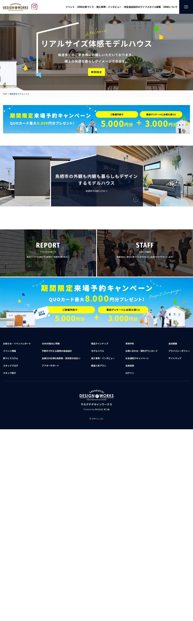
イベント (70, 6)
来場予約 (129, 343)
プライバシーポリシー (179, 350)
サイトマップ (174, 358)
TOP (5, 93)
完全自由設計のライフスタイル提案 (142, 6)
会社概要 (172, 343)
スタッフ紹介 (9, 372)
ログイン (129, 372)
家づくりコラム (10, 358)
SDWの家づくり (85, 6)
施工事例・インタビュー (109, 6)
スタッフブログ (10, 365)
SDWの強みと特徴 (51, 343)
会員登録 (129, 365)
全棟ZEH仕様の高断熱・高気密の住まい (61, 358)
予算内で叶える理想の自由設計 (57, 350)
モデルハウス (97, 350)
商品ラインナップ (99, 343)
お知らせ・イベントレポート (17, 343)
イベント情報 (9, 350)
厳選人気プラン (98, 365)
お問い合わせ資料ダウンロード (141, 350)
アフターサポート (50, 365)
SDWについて (170, 6)
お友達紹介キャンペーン (137, 358)
